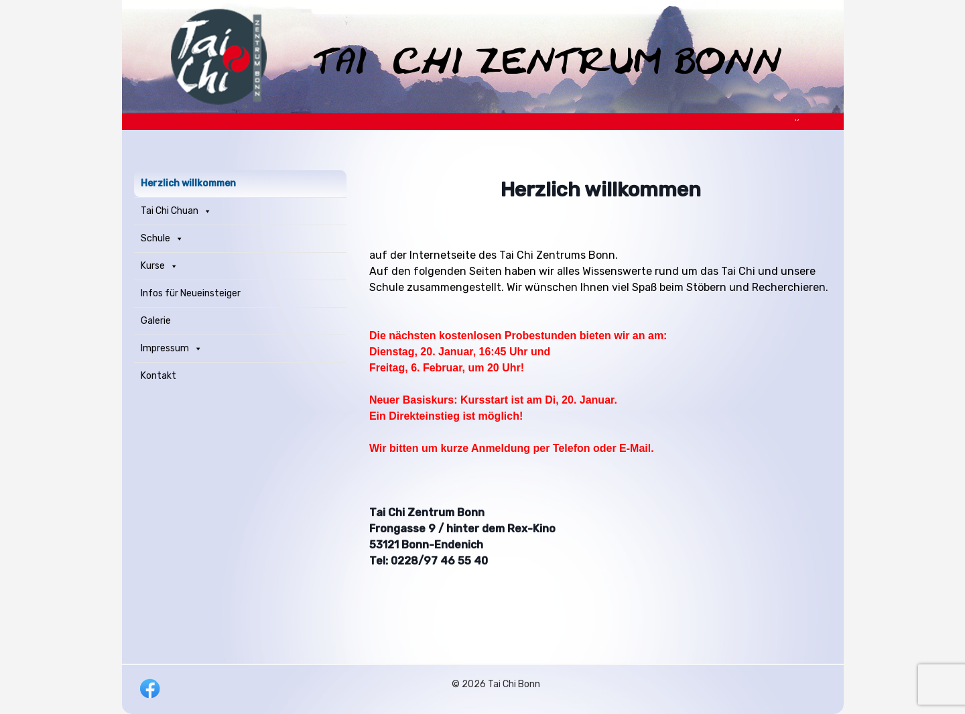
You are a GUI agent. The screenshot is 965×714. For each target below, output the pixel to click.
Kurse (159, 266)
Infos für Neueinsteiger (191, 293)
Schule (162, 238)
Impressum (171, 348)
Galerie (156, 320)
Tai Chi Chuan (176, 211)
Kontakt (158, 375)
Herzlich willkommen (188, 183)
